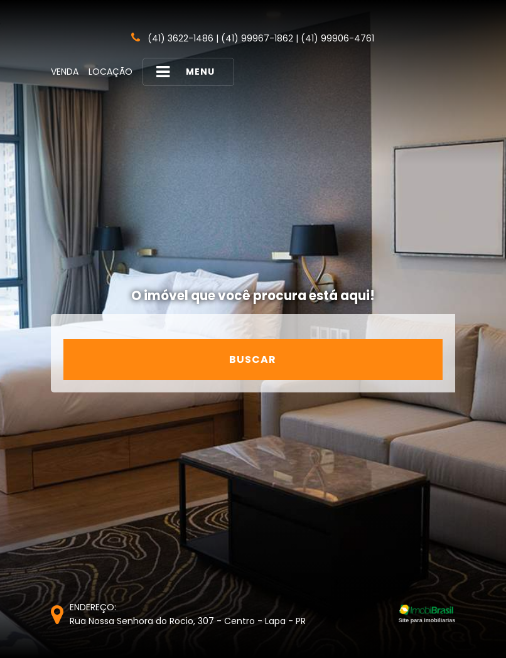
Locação (110, 71)
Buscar (252, 359)
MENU (185, 72)
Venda (64, 71)
